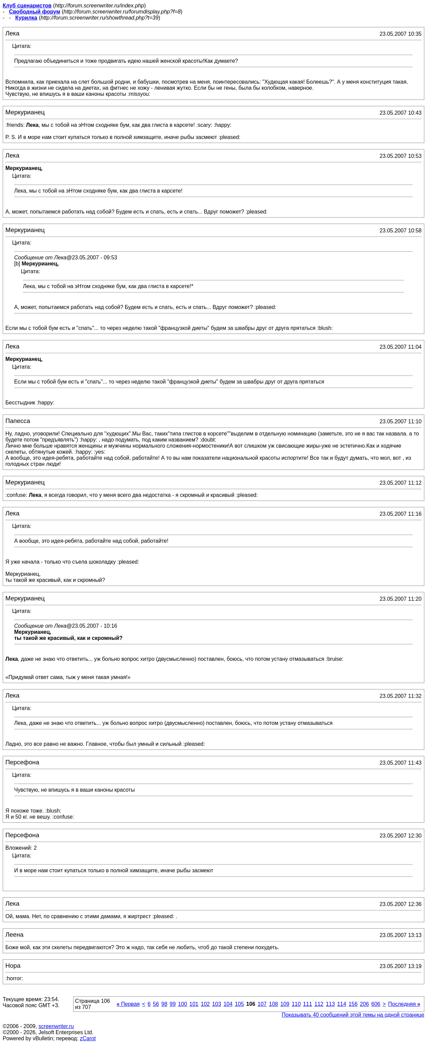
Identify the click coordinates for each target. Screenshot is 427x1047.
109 (284, 1004)
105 (239, 1004)
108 (273, 1004)
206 (364, 1004)
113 (330, 1004)
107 (262, 1004)
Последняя (404, 1004)
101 (194, 1004)
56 (156, 1004)
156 (353, 1004)
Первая (128, 1004)
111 (307, 1004)
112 (318, 1004)
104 (228, 1004)
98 (164, 1004)
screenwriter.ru (56, 1026)
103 (216, 1004)
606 (375, 1004)
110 (296, 1004)
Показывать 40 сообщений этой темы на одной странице (353, 1015)
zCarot (88, 1038)
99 (173, 1004)
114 (341, 1004)
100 (182, 1004)
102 (205, 1004)
